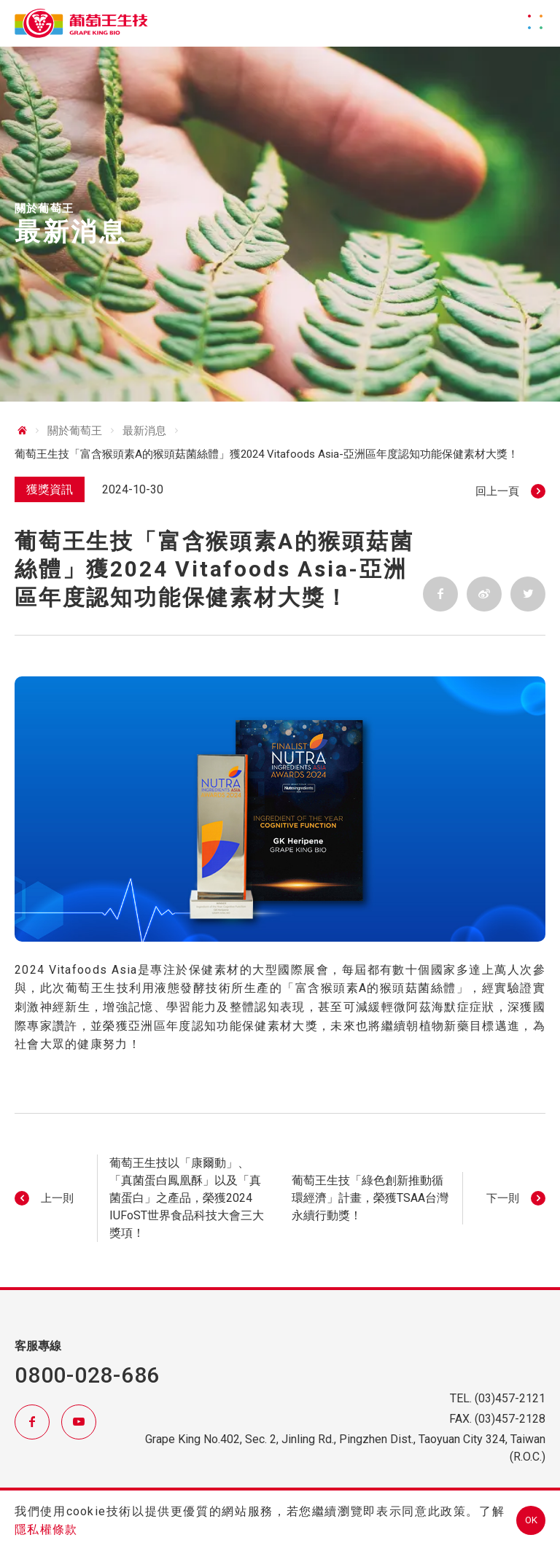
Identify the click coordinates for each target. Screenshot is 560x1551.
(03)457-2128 (510, 1419)
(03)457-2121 (510, 1398)
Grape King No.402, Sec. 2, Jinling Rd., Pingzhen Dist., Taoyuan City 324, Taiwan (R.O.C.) (345, 1448)
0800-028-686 (87, 1375)
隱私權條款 (46, 1529)
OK (531, 1520)
